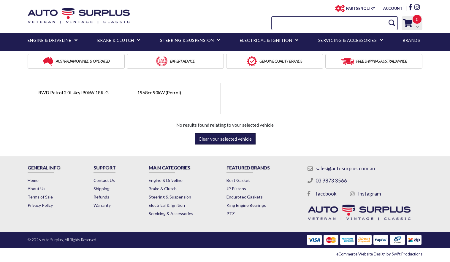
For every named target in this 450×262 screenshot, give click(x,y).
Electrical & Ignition (167, 205)
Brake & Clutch (163, 188)
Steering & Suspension (170, 196)
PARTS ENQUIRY (359, 8)
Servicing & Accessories (171, 213)
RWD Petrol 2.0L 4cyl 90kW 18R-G (73, 92)
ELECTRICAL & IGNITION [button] (266, 40)
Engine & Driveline (166, 180)
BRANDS (411, 40)
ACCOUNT (393, 8)
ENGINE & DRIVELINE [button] (49, 40)
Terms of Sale (40, 196)
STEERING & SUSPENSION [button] (187, 40)
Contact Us (104, 180)
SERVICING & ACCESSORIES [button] (347, 40)
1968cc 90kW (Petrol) (159, 92)
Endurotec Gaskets (244, 196)
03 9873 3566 (331, 180)
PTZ (230, 213)
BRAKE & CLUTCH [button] (115, 40)
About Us (36, 188)
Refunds (101, 196)
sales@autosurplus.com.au (345, 168)
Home (33, 180)
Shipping (102, 188)
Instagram (369, 193)
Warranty (102, 205)
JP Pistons (236, 188)
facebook (326, 193)
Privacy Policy (40, 205)
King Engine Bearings (246, 205)
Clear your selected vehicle (225, 139)
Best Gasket (238, 180)
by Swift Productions (379, 254)
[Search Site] (391, 23)
